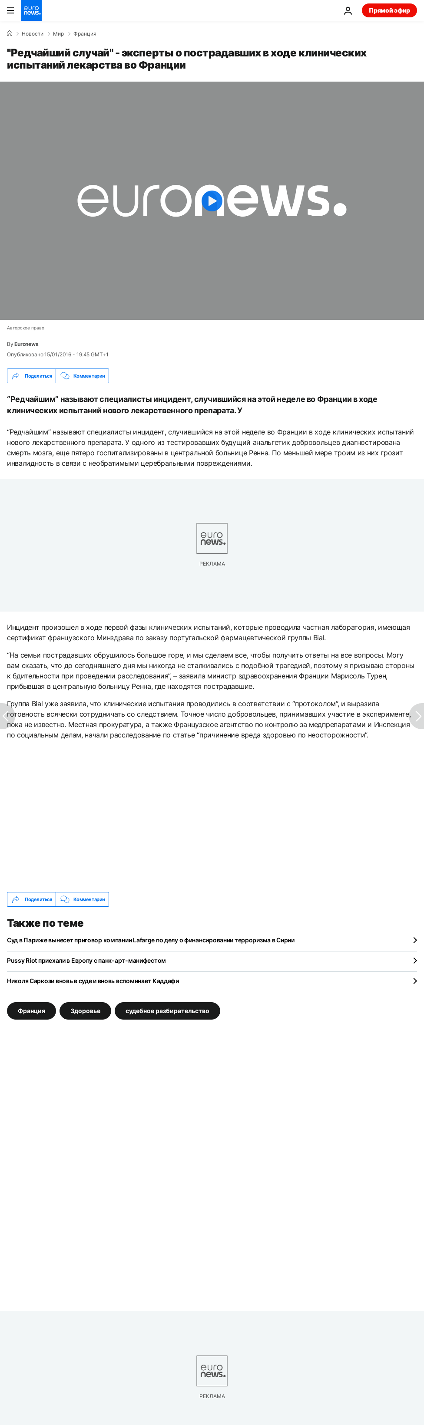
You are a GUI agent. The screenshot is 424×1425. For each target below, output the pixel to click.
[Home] (9, 33)
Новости (32, 33)
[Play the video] (212, 201)
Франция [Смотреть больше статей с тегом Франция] (31, 1010)
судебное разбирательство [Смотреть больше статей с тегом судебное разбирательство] (167, 1010)
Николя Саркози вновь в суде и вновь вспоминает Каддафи (93, 980)
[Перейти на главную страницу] (31, 10)
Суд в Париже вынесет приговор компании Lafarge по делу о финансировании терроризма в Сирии (151, 940)
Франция (84, 33)
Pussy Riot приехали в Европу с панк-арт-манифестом (86, 960)
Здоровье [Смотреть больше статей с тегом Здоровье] (85, 1010)
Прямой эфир (389, 10)
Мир (58, 33)
